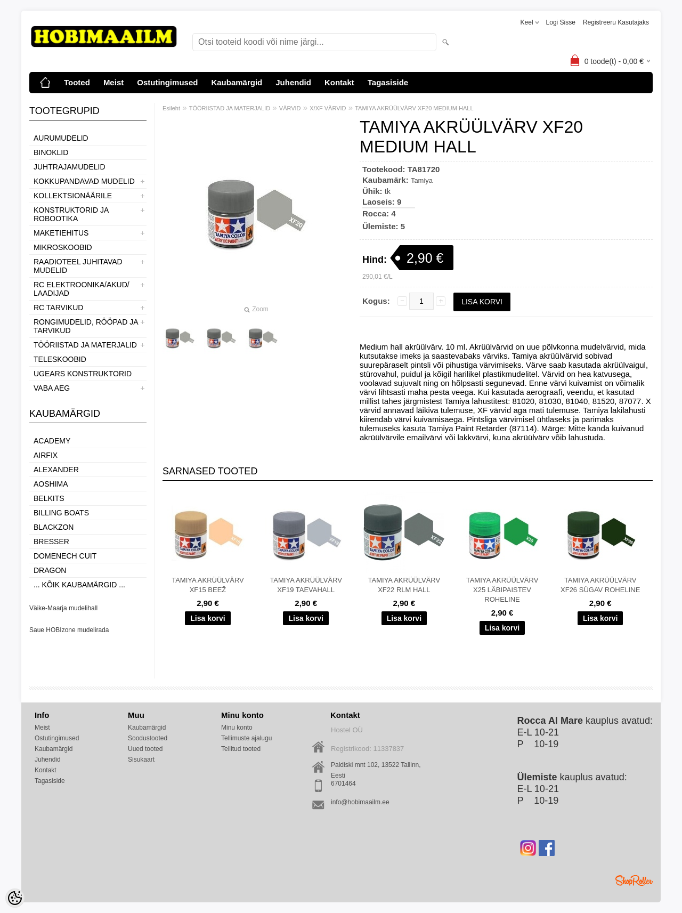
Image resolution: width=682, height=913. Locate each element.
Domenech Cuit (65, 556)
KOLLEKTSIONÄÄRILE (73, 195)
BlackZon (54, 527)
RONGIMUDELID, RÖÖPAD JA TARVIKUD (86, 326)
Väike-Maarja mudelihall (63, 608)
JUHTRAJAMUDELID (69, 167)
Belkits (49, 498)
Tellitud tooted (241, 749)
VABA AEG (52, 388)
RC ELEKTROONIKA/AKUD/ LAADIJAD (81, 288)
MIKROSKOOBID (63, 247)
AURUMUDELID (61, 138)
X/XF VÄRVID (328, 108)
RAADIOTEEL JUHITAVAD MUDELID (78, 265)
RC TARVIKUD (58, 307)
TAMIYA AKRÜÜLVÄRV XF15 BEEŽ (208, 585)
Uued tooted (145, 749)
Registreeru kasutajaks (616, 22)
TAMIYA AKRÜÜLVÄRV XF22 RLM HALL (404, 585)
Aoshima (51, 484)
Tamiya (422, 180)
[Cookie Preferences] (15, 898)
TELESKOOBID (60, 359)
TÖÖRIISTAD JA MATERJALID (85, 345)
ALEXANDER (56, 469)
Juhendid (293, 82)
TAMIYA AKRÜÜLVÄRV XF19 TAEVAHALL (306, 585)
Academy (52, 441)
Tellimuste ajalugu (246, 738)
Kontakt (339, 82)
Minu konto (237, 727)
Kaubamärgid (236, 82)
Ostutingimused (167, 82)
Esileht (171, 108)
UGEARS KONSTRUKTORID (83, 373)
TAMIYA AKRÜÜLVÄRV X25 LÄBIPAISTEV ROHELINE (502, 589)
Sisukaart (141, 759)
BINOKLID (51, 152)
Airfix (46, 455)
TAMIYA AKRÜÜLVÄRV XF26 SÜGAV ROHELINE (600, 585)
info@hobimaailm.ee (360, 802)
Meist (113, 82)
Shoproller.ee (634, 880)
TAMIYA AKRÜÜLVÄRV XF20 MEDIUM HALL (414, 108)
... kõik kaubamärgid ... (79, 584)
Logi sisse (560, 22)
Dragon (50, 570)
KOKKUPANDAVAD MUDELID (84, 181)
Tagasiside (388, 82)
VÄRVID (290, 108)
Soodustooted (147, 738)
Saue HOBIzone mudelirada (69, 630)
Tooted (77, 82)
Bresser (51, 541)
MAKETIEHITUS (61, 233)
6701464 (343, 783)
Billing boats (61, 512)
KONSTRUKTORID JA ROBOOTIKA (71, 214)
